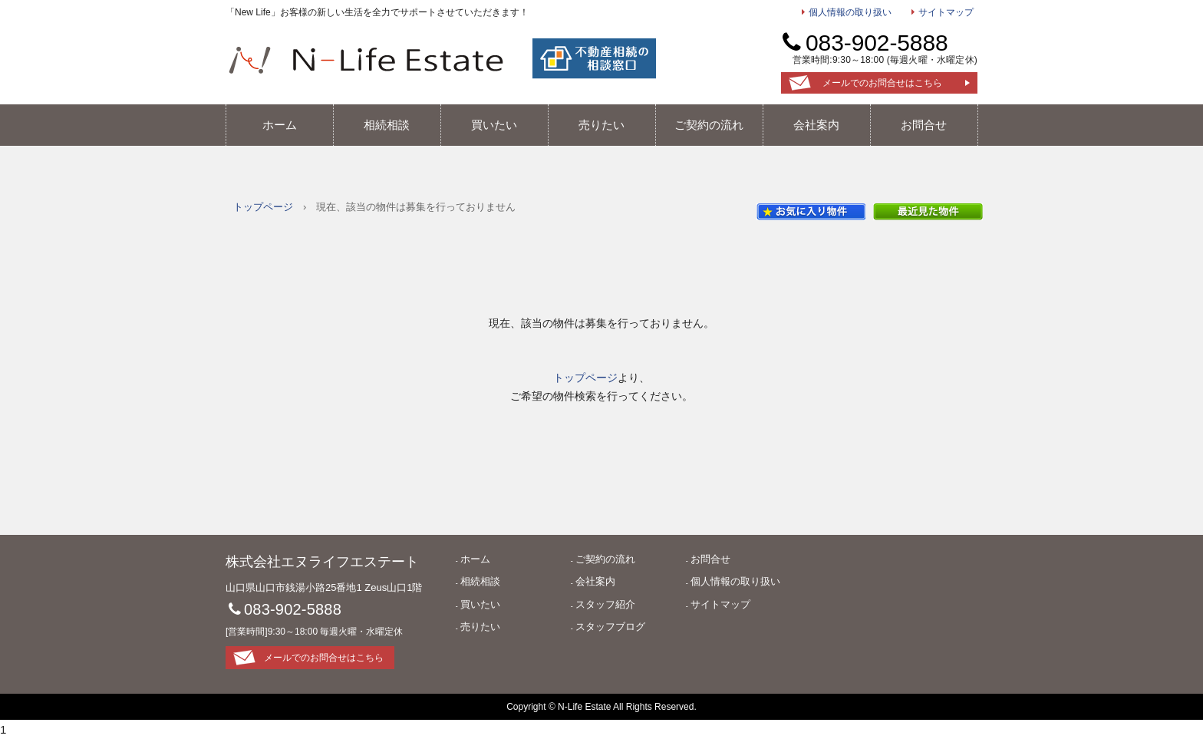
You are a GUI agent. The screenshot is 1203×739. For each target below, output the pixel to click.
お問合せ (924, 124)
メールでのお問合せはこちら (882, 83)
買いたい (494, 124)
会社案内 (816, 124)
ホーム (279, 124)
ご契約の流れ (708, 124)
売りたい (601, 124)
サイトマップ (946, 12)
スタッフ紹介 (605, 604)
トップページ (263, 207)
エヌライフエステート (366, 60)
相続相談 (387, 124)
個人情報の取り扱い (850, 12)
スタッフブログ (610, 626)
